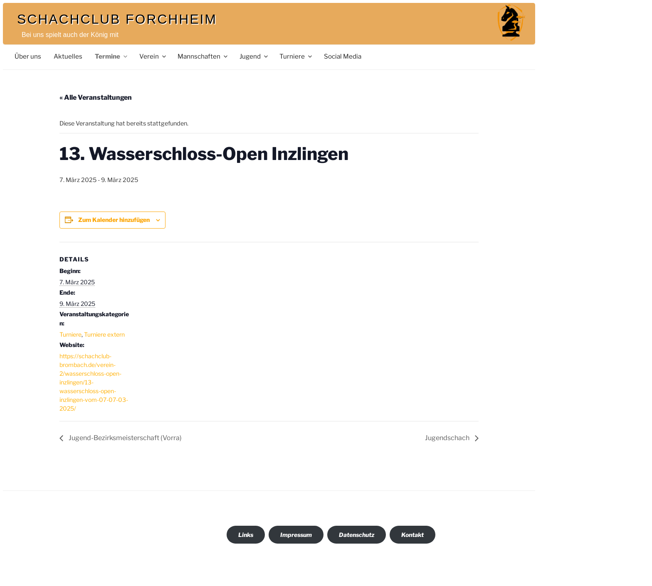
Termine (111, 56)
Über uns (28, 56)
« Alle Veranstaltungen (95, 97)
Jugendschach (448, 438)
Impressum (296, 534)
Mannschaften (203, 56)
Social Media (342, 56)
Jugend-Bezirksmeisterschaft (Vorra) (124, 438)
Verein (153, 56)
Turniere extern (104, 334)
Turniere (296, 56)
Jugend (254, 56)
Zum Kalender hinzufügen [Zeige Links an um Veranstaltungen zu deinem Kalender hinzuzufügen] (114, 219)
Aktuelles (68, 56)
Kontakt (412, 534)
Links (245, 534)
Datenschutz (356, 534)
